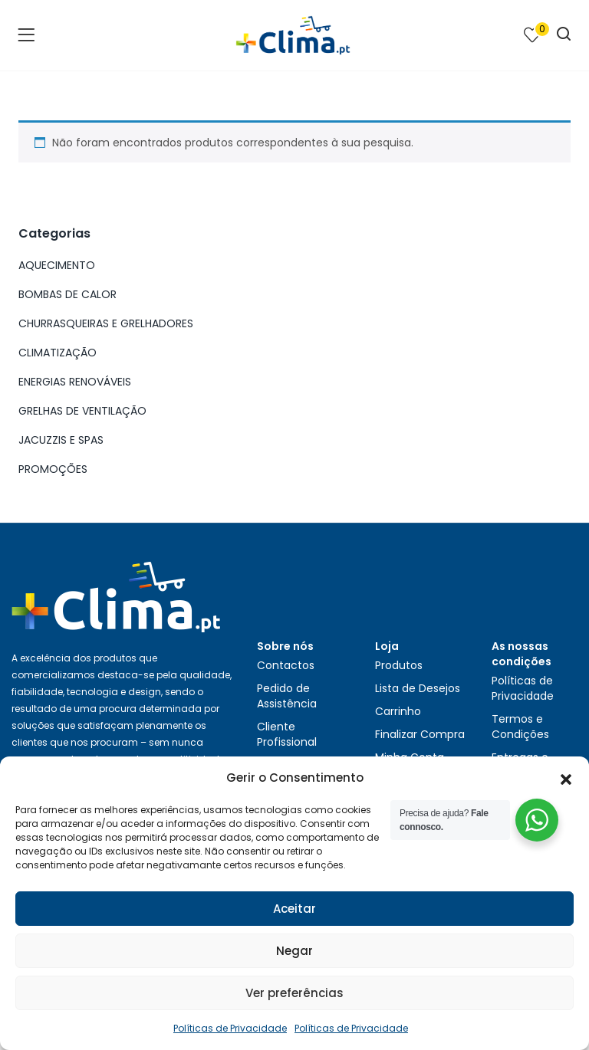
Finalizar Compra (420, 734)
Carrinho (398, 711)
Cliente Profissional (287, 734)
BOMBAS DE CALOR (67, 294)
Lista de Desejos (417, 688)
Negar (294, 951)
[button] (566, 778)
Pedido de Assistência (287, 696)
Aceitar (294, 909)
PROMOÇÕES (52, 469)
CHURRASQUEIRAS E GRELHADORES (105, 323)
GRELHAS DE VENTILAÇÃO (82, 410)
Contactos (285, 665)
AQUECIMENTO (56, 265)
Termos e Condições (520, 726)
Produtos (399, 665)
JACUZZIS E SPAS (61, 440)
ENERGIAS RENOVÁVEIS (74, 381)
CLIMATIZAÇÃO (57, 352)
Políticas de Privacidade (230, 1028)
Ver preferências (294, 993)
